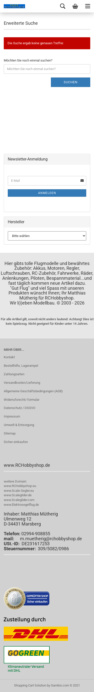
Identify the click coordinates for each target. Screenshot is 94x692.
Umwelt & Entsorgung (19, 425)
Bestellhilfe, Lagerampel (21, 366)
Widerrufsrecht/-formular (21, 400)
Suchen (70, 82)
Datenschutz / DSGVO (19, 408)
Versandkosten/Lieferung (22, 382)
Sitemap (10, 433)
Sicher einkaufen (16, 442)
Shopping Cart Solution (30, 685)
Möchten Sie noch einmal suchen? (28, 60)
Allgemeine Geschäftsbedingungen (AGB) (33, 391)
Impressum (12, 416)
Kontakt (9, 357)
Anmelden (47, 193)
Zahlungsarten (14, 374)
